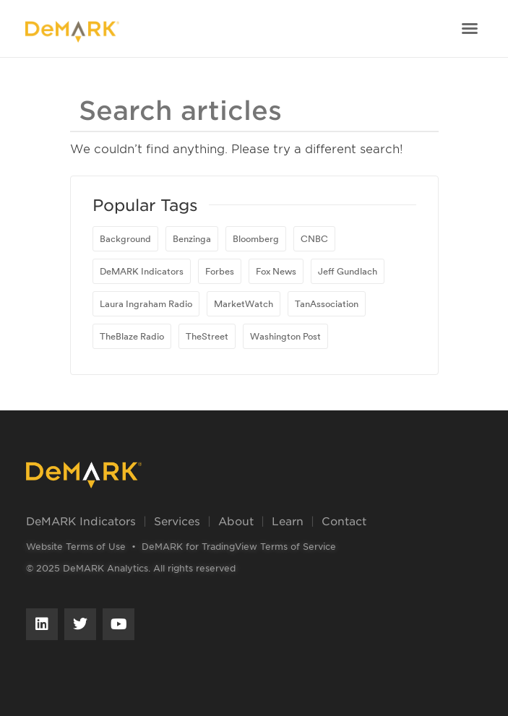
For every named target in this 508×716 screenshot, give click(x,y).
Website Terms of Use (76, 546)
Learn (287, 520)
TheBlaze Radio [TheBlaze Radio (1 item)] (132, 336)
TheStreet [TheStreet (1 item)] (207, 336)
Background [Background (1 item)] (125, 238)
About (236, 520)
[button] (470, 28)
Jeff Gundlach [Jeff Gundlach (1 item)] (347, 271)
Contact (344, 520)
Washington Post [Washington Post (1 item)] (285, 336)
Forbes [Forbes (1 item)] (219, 271)
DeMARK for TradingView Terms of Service (239, 546)
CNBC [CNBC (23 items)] (314, 238)
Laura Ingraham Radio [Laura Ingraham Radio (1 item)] (146, 303)
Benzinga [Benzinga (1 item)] (192, 238)
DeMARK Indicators (81, 520)
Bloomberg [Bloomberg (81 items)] (256, 238)
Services (177, 520)
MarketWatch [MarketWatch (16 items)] (243, 303)
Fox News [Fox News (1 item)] (276, 271)
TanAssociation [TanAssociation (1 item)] (326, 303)
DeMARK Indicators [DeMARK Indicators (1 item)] (142, 271)
